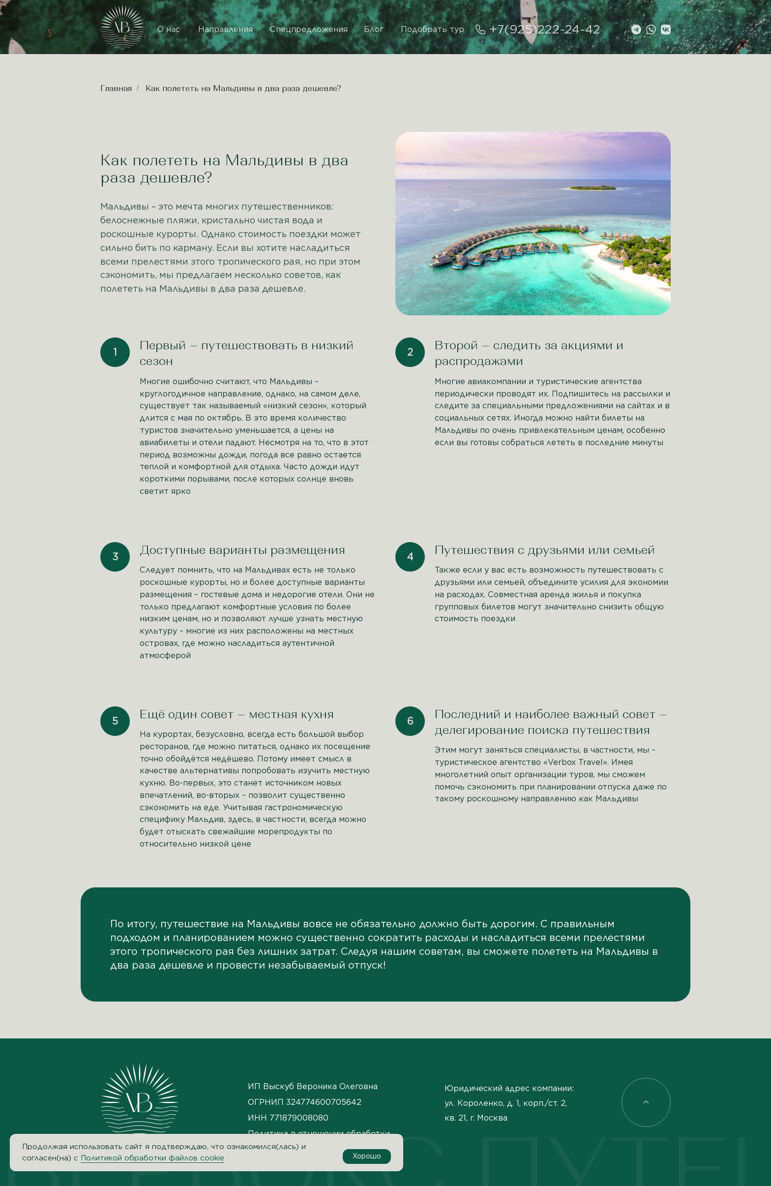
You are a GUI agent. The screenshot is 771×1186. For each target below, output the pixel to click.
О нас (168, 29)
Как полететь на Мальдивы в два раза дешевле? (243, 88)
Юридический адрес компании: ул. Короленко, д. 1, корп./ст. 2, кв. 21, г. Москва (509, 1103)
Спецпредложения (309, 29)
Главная (116, 88)
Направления (225, 29)
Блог (374, 29)
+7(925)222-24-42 (544, 29)
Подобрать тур (432, 29)
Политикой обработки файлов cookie (152, 1158)
